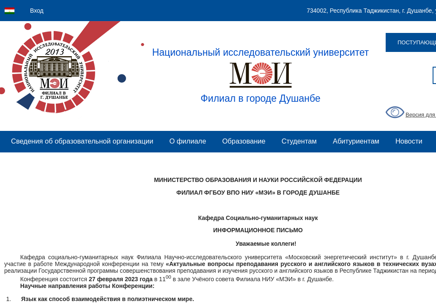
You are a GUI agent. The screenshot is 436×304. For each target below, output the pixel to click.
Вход (37, 10)
